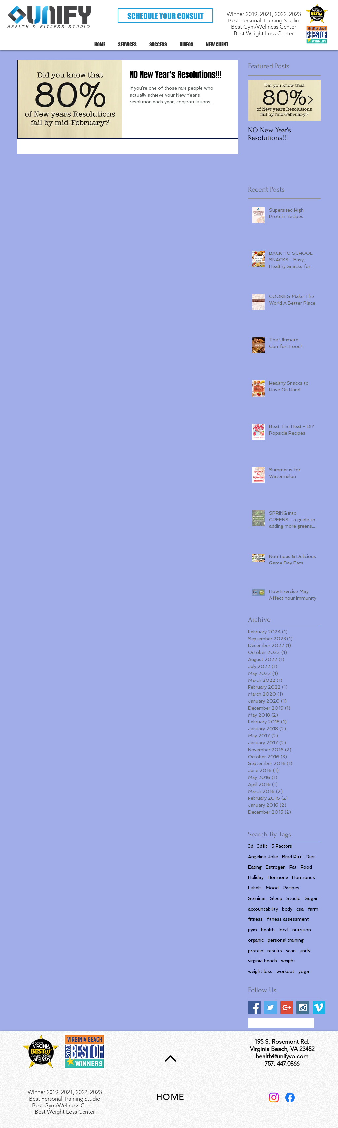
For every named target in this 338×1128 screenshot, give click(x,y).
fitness (255, 919)
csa (300, 909)
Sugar (311, 898)
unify (305, 950)
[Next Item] (310, 100)
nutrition (301, 929)
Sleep (276, 898)
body (287, 909)
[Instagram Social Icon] (302, 1007)
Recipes (291, 887)
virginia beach (262, 960)
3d (250, 846)
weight (288, 960)
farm (313, 909)
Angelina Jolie (263, 856)
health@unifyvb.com (282, 1056)
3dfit (262, 846)
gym (252, 929)
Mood (272, 887)
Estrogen (276, 867)
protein (255, 950)
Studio (293, 898)
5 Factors (281, 846)
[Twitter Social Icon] (270, 1007)
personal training (286, 940)
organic (256, 940)
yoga (303, 971)
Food (306, 867)
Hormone (278, 877)
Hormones (303, 877)
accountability (263, 909)
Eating (255, 867)
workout (285, 971)
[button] (165, 15)
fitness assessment (288, 919)
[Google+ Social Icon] (286, 1007)
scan (291, 950)
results (274, 950)
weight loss (260, 971)
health (268, 929)
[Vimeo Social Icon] (319, 1007)
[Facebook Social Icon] (254, 1007)
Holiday (256, 877)
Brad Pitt (292, 856)
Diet (310, 856)
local (283, 929)
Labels (255, 887)
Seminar (257, 898)
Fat (293, 867)
